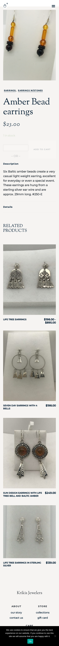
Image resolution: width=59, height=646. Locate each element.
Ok (30, 641)
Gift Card (42, 617)
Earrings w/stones (30, 90)
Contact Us (16, 617)
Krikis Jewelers (29, 593)
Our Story (16, 612)
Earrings (10, 90)
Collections (42, 612)
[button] (53, 6)
